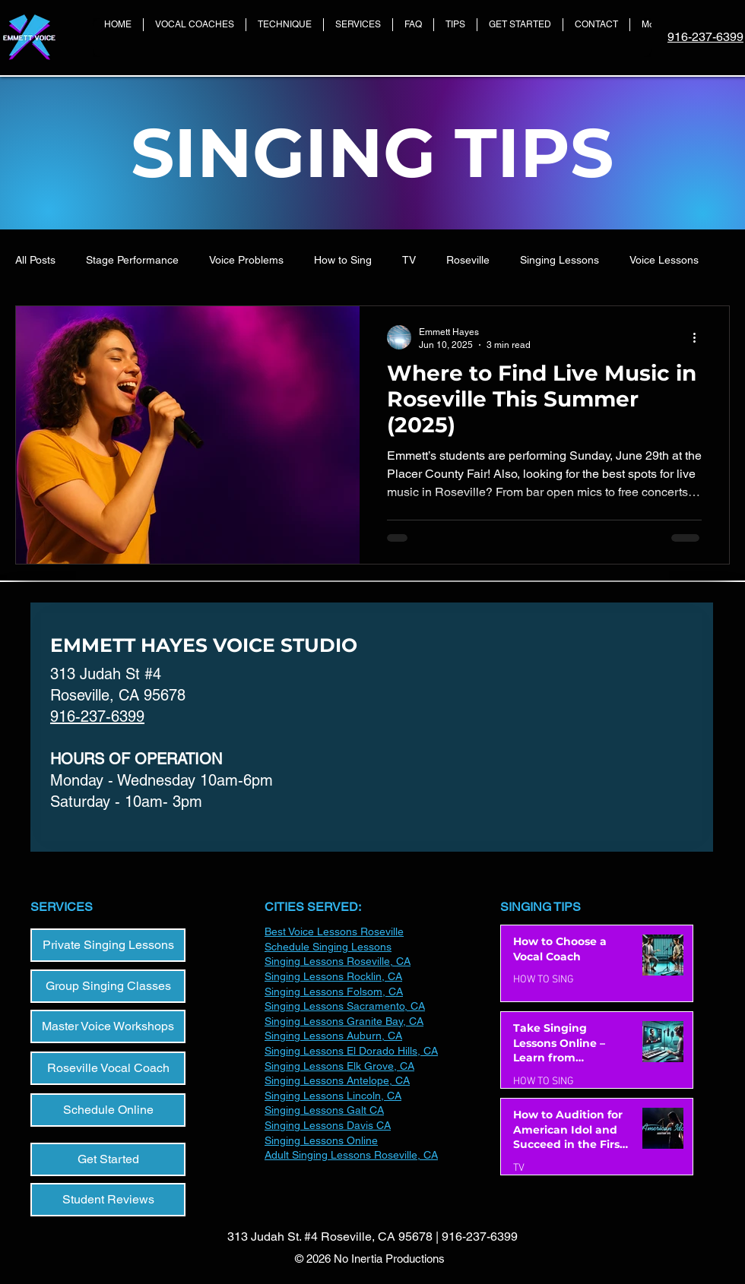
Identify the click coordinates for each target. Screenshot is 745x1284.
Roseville (468, 260)
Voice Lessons (664, 260)
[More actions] (699, 337)
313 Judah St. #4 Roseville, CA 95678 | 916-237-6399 (372, 1236)
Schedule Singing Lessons (328, 947)
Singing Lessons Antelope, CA (337, 1080)
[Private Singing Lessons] (107, 945)
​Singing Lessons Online (321, 1140)
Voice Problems (246, 260)
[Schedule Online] (107, 1110)
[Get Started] (107, 1159)
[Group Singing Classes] (107, 986)
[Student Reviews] (107, 1199)
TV (409, 260)
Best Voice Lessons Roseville (334, 931)
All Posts (35, 260)
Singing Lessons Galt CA (324, 1110)
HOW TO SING (543, 979)
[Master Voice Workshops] (107, 1026)
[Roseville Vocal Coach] (107, 1068)
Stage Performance (132, 260)
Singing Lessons (559, 260)
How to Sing (343, 260)
